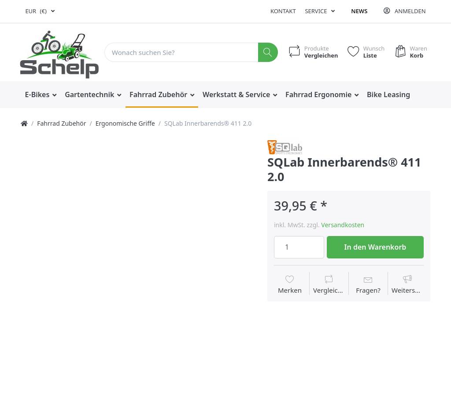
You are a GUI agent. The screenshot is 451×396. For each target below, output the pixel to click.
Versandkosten (342, 225)
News (359, 11)
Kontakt (283, 11)
